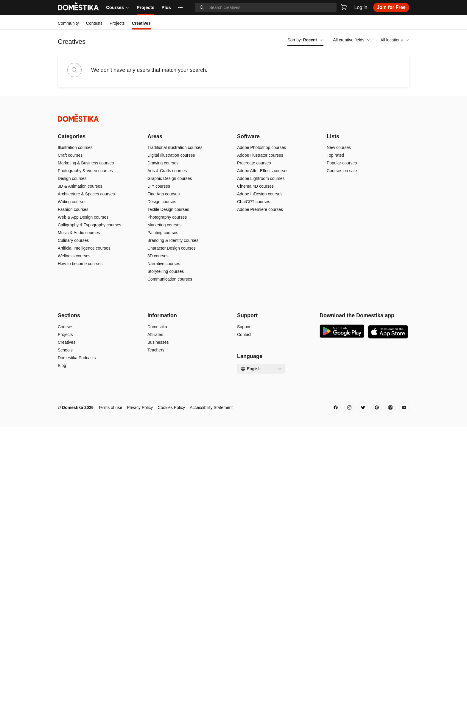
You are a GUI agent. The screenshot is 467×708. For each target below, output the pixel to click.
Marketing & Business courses (86, 444)
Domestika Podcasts (77, 639)
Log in (361, 7)
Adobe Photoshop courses (261, 428)
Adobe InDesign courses (260, 475)
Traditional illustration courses (175, 428)
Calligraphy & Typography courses (89, 506)
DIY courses (158, 467)
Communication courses (169, 560)
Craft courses (70, 436)
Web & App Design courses (83, 498)
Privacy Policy (140, 688)
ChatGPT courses (253, 482)
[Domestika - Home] (233, 399)
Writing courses (72, 482)
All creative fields (352, 40)
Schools (65, 631)
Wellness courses (74, 537)
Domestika (157, 608)
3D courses (158, 537)
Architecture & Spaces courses (86, 475)
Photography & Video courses (85, 451)
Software (248, 418)
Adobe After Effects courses (263, 451)
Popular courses (342, 444)
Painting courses (162, 513)
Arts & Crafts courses (167, 451)
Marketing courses (164, 506)
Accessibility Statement (211, 688)
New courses (339, 428)
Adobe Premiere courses (260, 490)
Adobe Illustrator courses (260, 436)
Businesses (158, 623)
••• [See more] (180, 7)
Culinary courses (73, 521)
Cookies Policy (171, 688)
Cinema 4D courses (255, 467)
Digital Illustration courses (171, 436)
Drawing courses (162, 444)
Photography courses (167, 498)
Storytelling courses (165, 552)
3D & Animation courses (80, 467)
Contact (244, 615)
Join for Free (391, 7)
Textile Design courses (168, 490)
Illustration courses (75, 428)
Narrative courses (163, 544)
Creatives (66, 623)
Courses (118, 7)
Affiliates (155, 615)
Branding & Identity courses (172, 521)
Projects (145, 7)
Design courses (72, 459)
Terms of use (110, 688)
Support (244, 608)
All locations (394, 40)
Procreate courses (254, 444)
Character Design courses (171, 529)
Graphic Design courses (169, 459)
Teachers (155, 631)
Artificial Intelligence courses (84, 529)
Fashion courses (73, 490)
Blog (62, 646)
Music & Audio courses (79, 513)
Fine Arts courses (163, 475)
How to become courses (80, 544)
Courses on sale (342, 451)
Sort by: (305, 40)
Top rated (335, 436)
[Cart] (343, 7)
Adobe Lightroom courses (261, 459)
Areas (154, 418)
